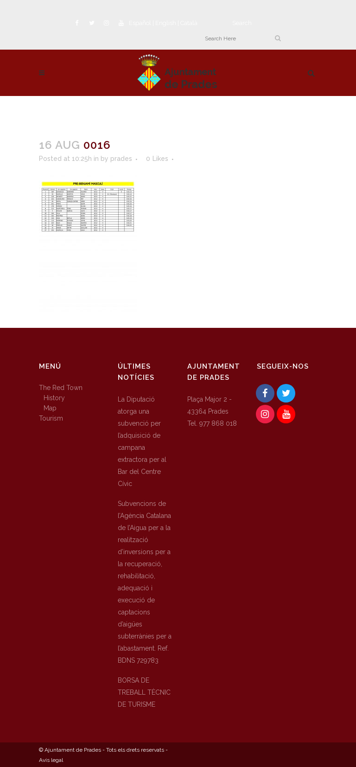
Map (50, 408)
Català (188, 22)
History (54, 398)
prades (121, 158)
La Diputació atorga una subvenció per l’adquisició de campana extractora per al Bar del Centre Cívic (142, 441)
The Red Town (61, 387)
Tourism (51, 418)
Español (140, 22)
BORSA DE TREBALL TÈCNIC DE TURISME (144, 692)
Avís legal (51, 760)
